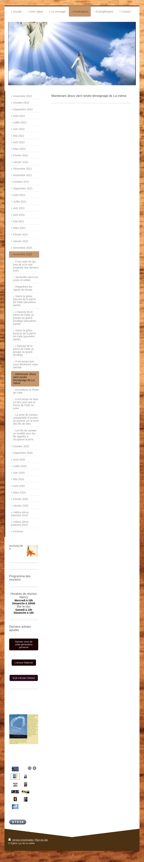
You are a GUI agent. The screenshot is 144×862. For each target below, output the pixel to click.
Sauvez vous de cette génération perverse (23, 644)
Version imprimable (21, 839)
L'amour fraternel (24, 662)
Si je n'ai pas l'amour (24, 678)
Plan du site (41, 839)
